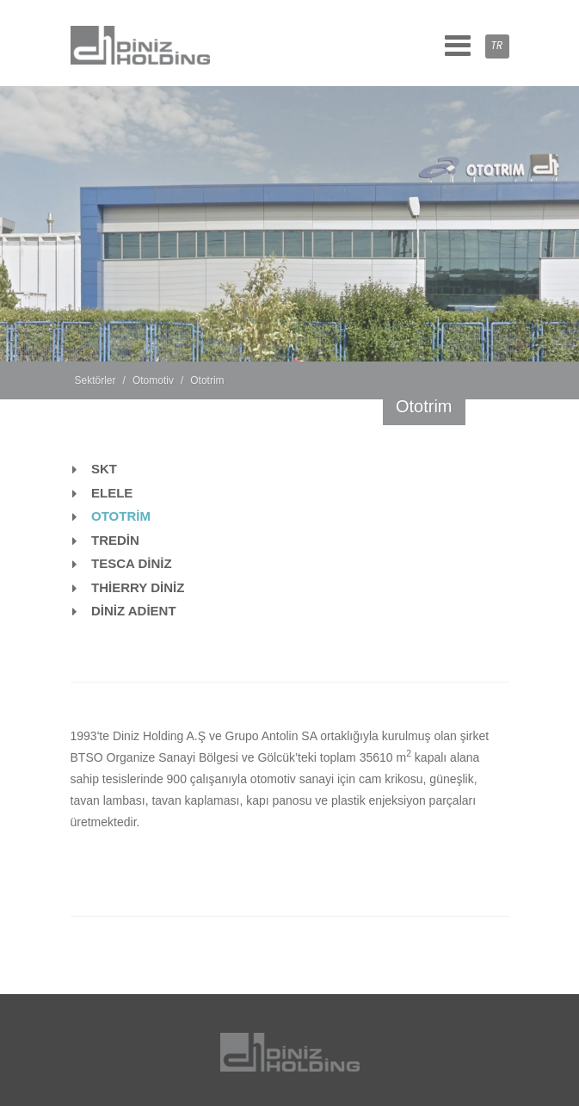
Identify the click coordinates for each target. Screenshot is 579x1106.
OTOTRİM (121, 516)
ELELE (111, 492)
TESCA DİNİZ (131, 563)
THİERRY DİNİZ (137, 587)
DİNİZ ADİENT (133, 610)
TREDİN (115, 540)
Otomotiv (153, 380)
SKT (104, 468)
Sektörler (95, 380)
